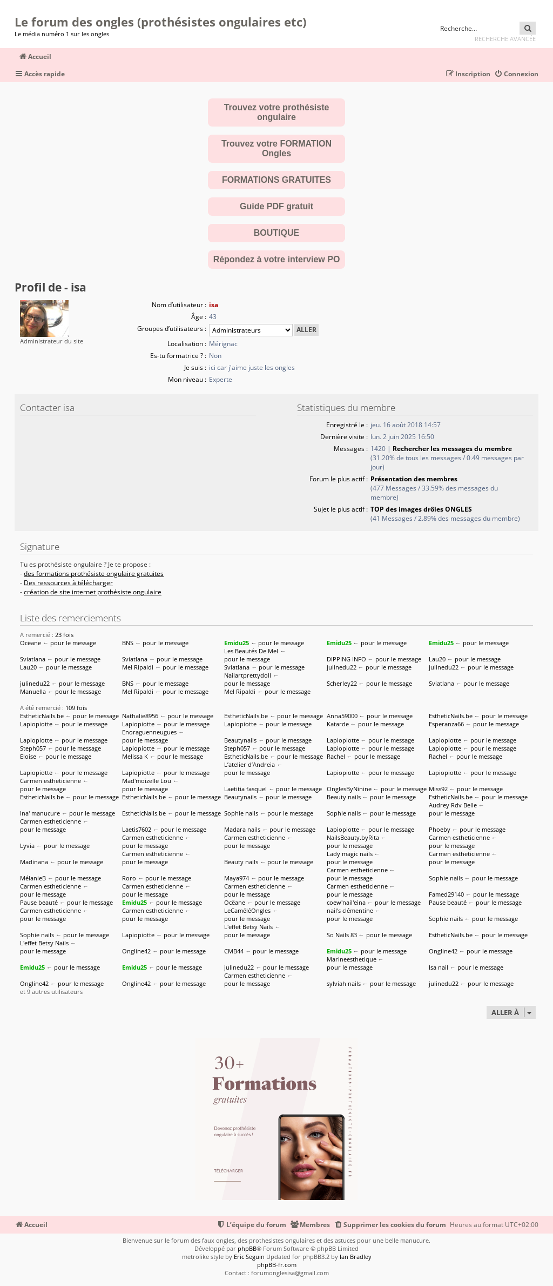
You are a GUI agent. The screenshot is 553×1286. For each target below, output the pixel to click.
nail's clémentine (350, 910)
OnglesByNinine (349, 789)
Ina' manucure (40, 813)
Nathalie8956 (140, 716)
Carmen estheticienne (50, 781)
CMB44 (234, 951)
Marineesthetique (351, 959)
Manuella (33, 691)
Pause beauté (39, 902)
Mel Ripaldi (137, 667)
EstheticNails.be (42, 716)
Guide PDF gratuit (276, 206)
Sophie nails (241, 813)
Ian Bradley (356, 1256)
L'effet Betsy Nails (248, 927)
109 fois (76, 708)
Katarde (338, 724)
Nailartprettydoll (247, 675)
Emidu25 (236, 643)
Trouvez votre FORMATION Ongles (276, 148)
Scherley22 (342, 683)
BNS (127, 643)
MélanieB (33, 878)
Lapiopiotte (36, 724)
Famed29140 (446, 894)
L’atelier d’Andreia (249, 764)
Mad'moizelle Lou (146, 781)
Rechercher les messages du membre (452, 448)
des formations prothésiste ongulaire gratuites (94, 573)
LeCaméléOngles (247, 910)
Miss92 (438, 789)
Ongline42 (136, 951)
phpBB (247, 1248)
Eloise (28, 756)
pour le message (73, 643)
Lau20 (437, 659)
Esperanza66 (446, 724)
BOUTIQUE (276, 232)
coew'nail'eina (346, 902)
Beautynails (240, 740)
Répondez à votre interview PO (276, 259)
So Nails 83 (342, 935)
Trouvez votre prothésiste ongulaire (276, 112)
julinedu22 (341, 667)
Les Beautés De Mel (251, 651)
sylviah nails (344, 983)
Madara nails (242, 829)
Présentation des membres (413, 478)
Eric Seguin (249, 1256)
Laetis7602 (136, 829)
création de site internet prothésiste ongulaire (92, 592)
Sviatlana (32, 659)
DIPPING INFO (346, 659)
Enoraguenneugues (149, 732)
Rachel (336, 756)
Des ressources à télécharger (68, 583)
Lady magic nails (350, 854)
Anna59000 (342, 716)
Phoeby (439, 829)
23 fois (64, 635)
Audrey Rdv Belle (453, 805)
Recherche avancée (505, 39)
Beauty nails (344, 797)
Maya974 (236, 878)
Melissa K (135, 756)
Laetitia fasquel (245, 789)
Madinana (34, 862)
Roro (129, 878)
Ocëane (30, 643)
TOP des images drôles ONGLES (421, 509)
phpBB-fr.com (276, 1265)
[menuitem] (516, 74)
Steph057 (33, 748)
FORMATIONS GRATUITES (276, 179)
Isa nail (438, 967)
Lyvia (27, 845)
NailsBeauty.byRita (353, 837)
